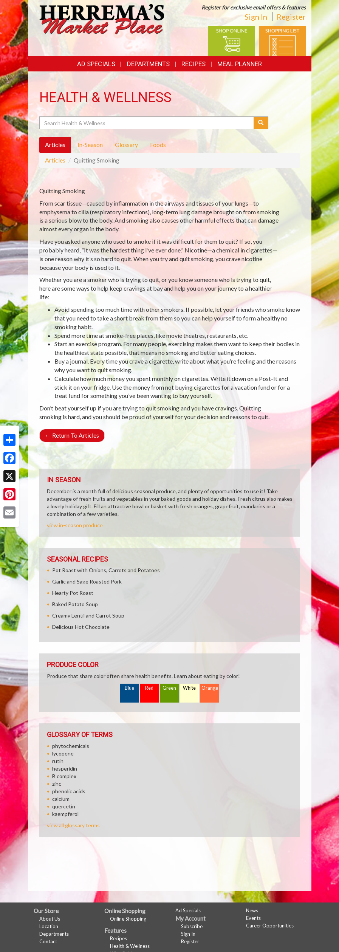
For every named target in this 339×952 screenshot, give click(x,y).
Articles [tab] (55, 144)
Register (291, 16)
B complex (64, 776)
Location (48, 926)
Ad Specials (96, 64)
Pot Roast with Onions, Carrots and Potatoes (106, 570)
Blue (129, 688)
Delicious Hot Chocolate (81, 627)
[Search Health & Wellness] (147, 122)
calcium (61, 799)
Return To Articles (72, 435)
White (189, 688)
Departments (54, 934)
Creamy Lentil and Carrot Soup (88, 615)
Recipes (193, 64)
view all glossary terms (73, 825)
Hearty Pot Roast (72, 593)
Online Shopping (128, 919)
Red (149, 688)
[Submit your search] (261, 122)
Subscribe (192, 926)
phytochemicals (70, 746)
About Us (49, 919)
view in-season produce (75, 525)
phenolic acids (68, 791)
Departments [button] (148, 64)
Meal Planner (239, 64)
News (252, 910)
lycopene (63, 753)
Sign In (256, 16)
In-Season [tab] (90, 144)
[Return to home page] (101, 18)
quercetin (63, 806)
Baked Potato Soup (75, 604)
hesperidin (64, 768)
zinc (56, 783)
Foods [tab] (158, 144)
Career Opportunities (270, 926)
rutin (57, 761)
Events (253, 918)
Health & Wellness (130, 946)
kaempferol (65, 814)
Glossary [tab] (126, 144)
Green (169, 688)
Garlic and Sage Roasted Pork (87, 581)
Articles (55, 160)
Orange (209, 688)
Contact (48, 941)
